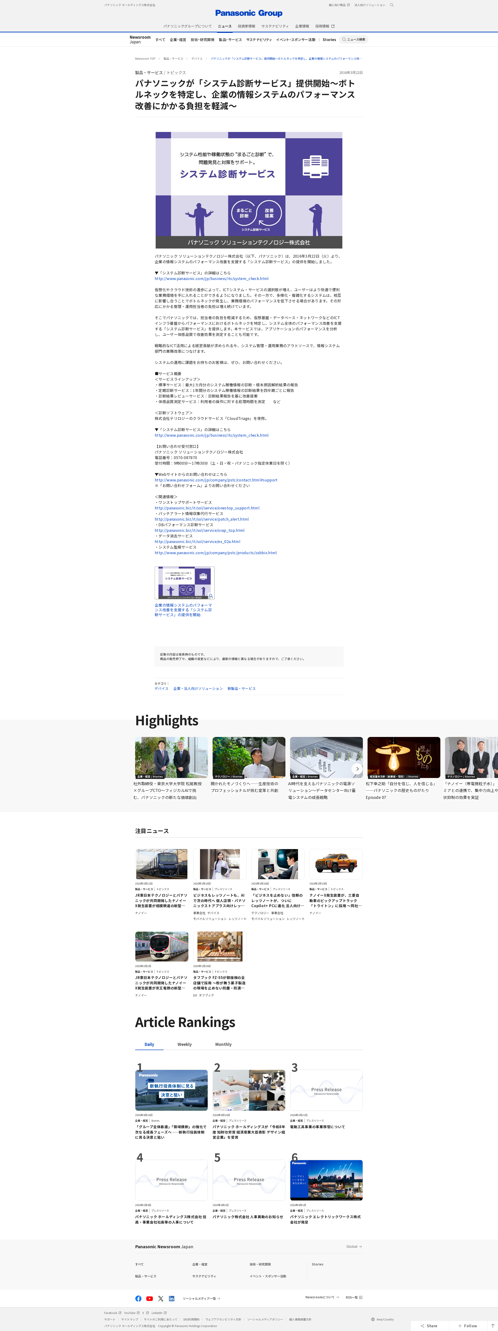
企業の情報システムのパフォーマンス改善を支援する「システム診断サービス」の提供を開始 (183, 610)
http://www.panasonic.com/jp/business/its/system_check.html (212, 278)
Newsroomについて (320, 1297)
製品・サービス (230, 39)
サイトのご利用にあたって (160, 1319)
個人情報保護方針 (300, 1319)
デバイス (197, 58)
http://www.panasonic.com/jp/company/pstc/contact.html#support (216, 480)
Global (352, 1246)
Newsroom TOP (145, 58)
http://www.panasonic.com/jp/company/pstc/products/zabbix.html (216, 552)
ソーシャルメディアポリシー (265, 1319)
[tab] (184, 1044)
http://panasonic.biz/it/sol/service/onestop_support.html (207, 508)
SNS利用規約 (191, 1319)
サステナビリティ (259, 39)
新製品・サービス (242, 688)
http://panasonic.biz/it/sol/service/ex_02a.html (197, 541)
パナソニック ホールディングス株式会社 (129, 5)
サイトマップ (129, 1319)
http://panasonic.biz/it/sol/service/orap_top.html (200, 530)
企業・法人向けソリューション (198, 688)
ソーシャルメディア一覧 (199, 1298)
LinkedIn (159, 1313)
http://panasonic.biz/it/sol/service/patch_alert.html (202, 519)
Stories (329, 39)
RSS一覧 (352, 1297)
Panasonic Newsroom (164, 1246)
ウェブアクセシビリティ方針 (223, 1319)
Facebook (112, 1313)
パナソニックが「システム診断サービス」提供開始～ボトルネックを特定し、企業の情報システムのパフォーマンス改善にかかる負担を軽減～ (300, 58)
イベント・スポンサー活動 (296, 39)
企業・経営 (178, 39)
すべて (160, 39)
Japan (140, 40)
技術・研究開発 (203, 39)
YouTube (132, 1313)
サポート (110, 1319)
